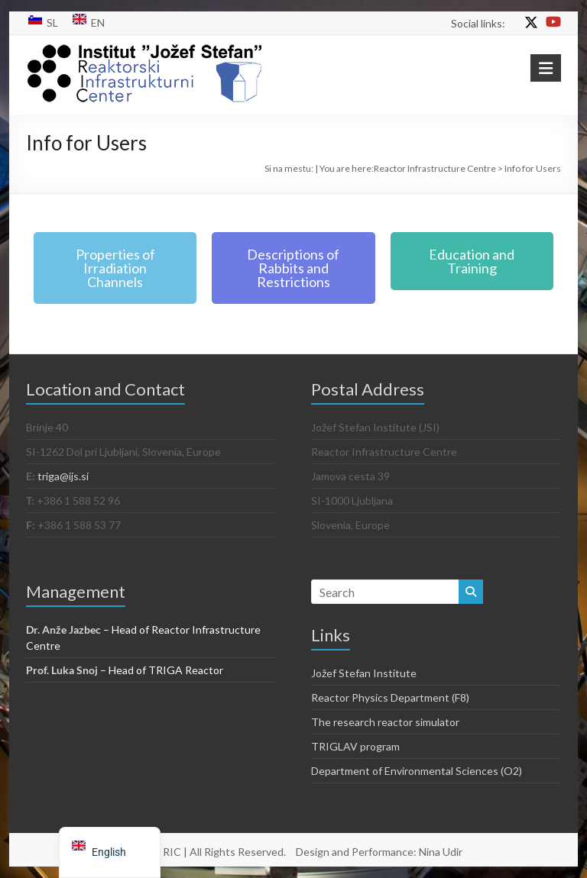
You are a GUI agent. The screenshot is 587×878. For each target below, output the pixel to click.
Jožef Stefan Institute (364, 673)
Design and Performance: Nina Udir (379, 851)
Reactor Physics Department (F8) (390, 697)
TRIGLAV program (355, 746)
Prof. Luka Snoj (62, 669)
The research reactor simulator (385, 721)
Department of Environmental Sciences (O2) (416, 770)
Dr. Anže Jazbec (63, 629)
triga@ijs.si (63, 476)
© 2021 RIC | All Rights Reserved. (205, 851)
